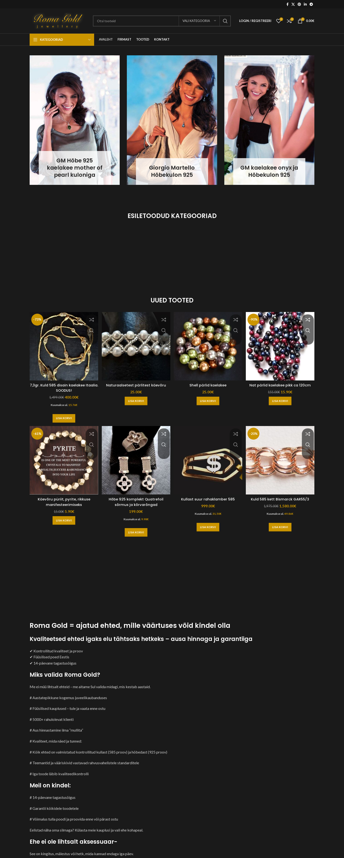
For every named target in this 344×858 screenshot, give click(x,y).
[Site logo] (59, 20)
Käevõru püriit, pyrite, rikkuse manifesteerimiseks (62, 500)
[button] (62, 415)
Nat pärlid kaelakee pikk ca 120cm (281, 382)
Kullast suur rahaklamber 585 (208, 497)
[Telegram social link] (311, 4)
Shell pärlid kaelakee (208, 382)
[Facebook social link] (287, 4)
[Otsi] (162, 21)
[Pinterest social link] (299, 4)
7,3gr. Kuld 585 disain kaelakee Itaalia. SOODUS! (62, 385)
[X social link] (293, 4)
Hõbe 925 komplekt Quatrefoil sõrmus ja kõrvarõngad (135, 500)
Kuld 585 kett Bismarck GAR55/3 (281, 497)
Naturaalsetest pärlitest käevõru (135, 382)
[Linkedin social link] (305, 4)
